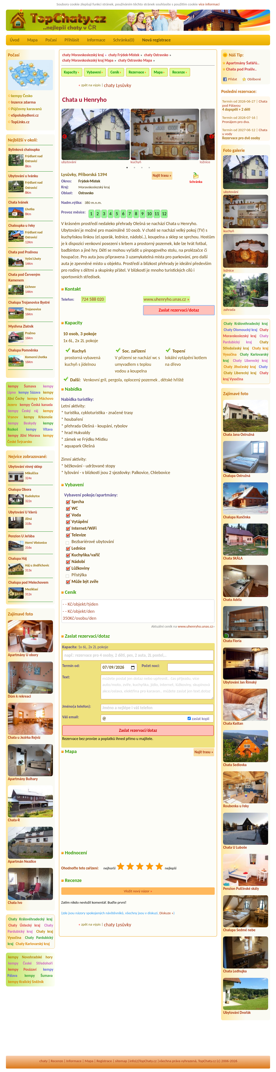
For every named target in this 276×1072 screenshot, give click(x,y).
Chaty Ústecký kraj (24, 925)
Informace (96, 40)
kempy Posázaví (22, 969)
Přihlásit (72, 40)
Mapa (32, 40)
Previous (64, 136)
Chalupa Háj (17, 558)
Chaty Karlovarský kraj (33, 944)
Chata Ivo (15, 902)
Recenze (178, 72)
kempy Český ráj (23, 411)
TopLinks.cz (20, 122)
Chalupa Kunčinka (236, 517)
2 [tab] (134, 168)
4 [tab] (149, 168)
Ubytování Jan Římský (240, 682)
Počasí (51, 40)
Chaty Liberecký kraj (250, 360)
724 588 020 (93, 299)
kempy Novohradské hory (30, 957)
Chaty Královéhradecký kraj (30, 919)
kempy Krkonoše (38, 417)
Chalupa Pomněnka (23, 350)
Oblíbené (254, 79)
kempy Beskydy (22, 423)
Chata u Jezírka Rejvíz (24, 737)
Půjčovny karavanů (26, 108)
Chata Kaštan (233, 723)
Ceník (115, 72)
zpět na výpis (91, 85)
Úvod (14, 40)
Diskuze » (166, 913)
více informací (208, 4)
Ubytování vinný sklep (25, 466)
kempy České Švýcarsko (30, 438)
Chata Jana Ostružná (238, 434)
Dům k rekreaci (19, 696)
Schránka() (123, 40)
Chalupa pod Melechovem (28, 582)
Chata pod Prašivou (23, 252)
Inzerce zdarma (23, 102)
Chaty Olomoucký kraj (240, 330)
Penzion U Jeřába (21, 536)
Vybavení (94, 72)
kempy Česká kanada (36, 405)
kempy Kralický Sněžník (26, 982)
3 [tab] (141, 168)
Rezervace (136, 72)
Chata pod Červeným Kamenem (24, 277)
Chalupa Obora (19, 489)
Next (211, 136)
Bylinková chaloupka (24, 149)
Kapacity (70, 72)
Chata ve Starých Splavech (244, 133)
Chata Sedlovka (234, 765)
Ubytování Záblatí (235, 123)
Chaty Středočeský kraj (245, 345)
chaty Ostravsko (156, 55)
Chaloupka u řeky (21, 225)
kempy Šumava (22, 386)
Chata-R (14, 820)
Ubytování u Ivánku (23, 176)
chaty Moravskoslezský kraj (83, 55)
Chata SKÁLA (233, 558)
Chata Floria (232, 641)
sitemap (121, 1061)
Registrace (104, 1061)
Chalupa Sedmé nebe (239, 930)
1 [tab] (127, 168)
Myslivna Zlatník (20, 326)
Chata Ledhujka (234, 971)
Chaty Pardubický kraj (30, 928)
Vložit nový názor (138, 891)
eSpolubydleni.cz (25, 115)
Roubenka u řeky (236, 806)
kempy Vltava (39, 429)
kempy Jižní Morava (24, 435)
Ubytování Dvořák (237, 1012)
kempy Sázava (29, 392)
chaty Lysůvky (117, 85)
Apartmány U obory (23, 655)
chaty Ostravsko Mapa (135, 60)
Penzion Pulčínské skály (241, 888)
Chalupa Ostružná (236, 476)
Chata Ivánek (18, 202)
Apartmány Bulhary (23, 779)
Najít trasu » (162, 176)
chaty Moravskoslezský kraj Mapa (88, 60)
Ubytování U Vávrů (22, 512)
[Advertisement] (30, 1021)
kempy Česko (21, 95)
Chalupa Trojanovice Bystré (29, 302)
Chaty (263, 367)
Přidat (232, 79)
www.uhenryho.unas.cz (165, 299)
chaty (43, 1061)
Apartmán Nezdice (22, 861)
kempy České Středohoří (30, 963)
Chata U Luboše (235, 847)
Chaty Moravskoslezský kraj (245, 333)
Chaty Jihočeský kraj (240, 367)
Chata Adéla (232, 600)
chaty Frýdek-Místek (123, 55)
